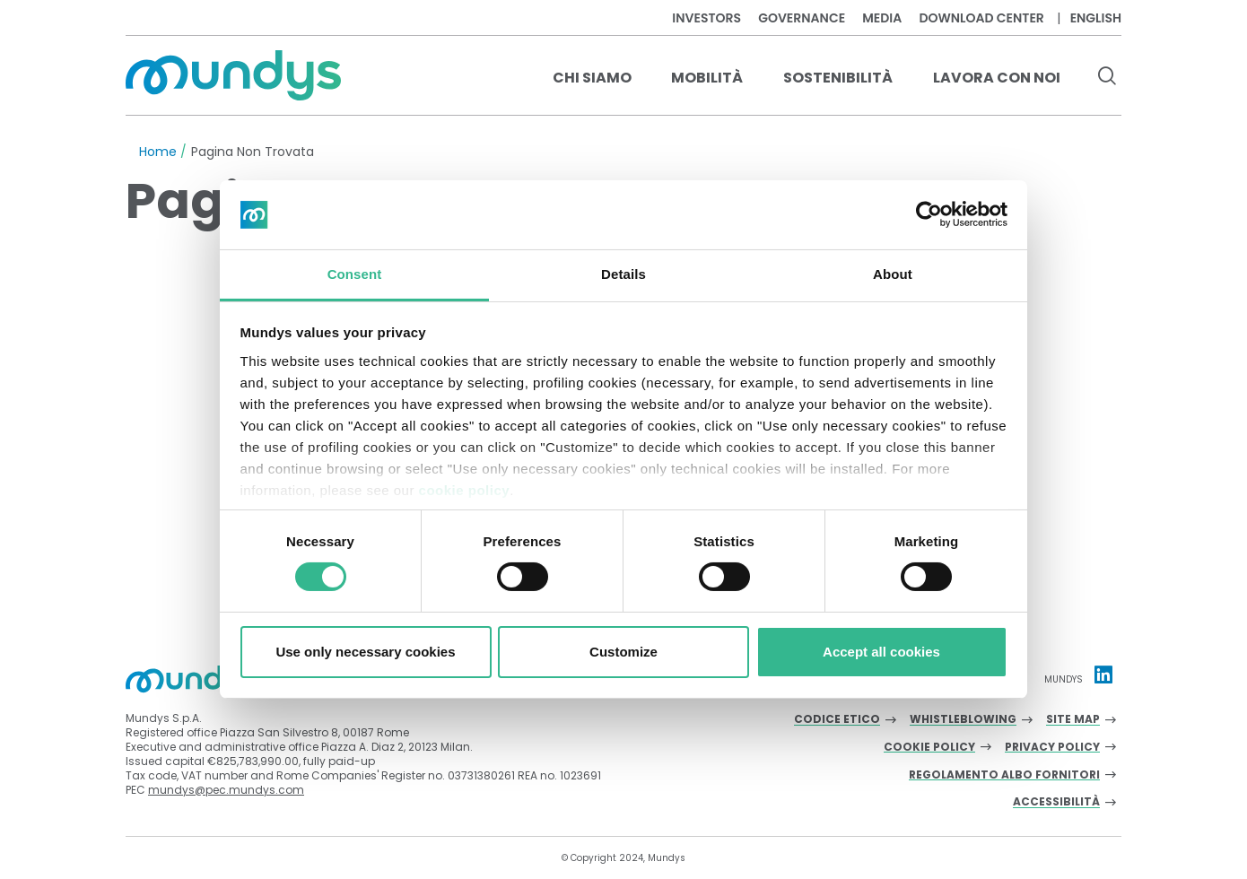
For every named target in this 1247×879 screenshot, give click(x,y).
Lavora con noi (996, 77)
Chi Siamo (592, 77)
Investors (706, 18)
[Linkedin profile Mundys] (1103, 674)
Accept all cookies (881, 651)
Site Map (1073, 720)
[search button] (1106, 78)
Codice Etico (837, 720)
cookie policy (464, 490)
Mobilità (707, 77)
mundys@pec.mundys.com (226, 789)
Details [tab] (623, 274)
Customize (623, 651)
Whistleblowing (963, 720)
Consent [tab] (354, 274)
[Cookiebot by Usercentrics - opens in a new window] (928, 214)
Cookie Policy (929, 747)
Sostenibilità (838, 77)
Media (882, 18)
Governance (801, 18)
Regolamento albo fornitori (1004, 775)
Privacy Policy (1052, 747)
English (1095, 18)
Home (158, 152)
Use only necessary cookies (365, 651)
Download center (981, 18)
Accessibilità (1056, 802)
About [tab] (892, 274)
